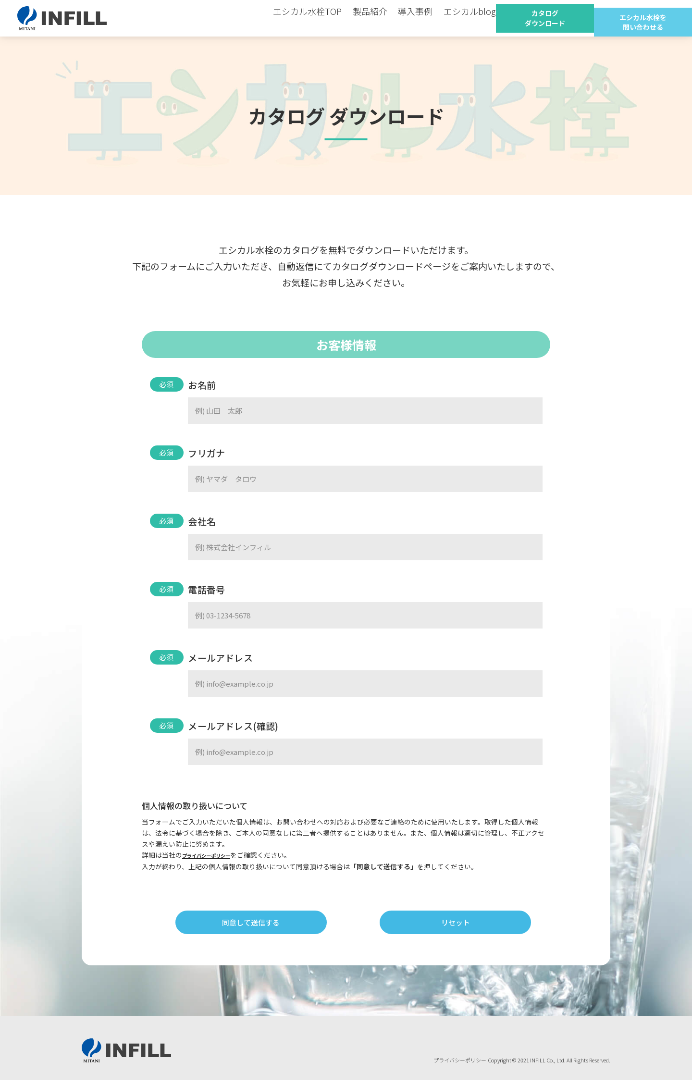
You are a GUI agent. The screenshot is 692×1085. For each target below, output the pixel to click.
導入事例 (409, 18)
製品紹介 (370, 18)
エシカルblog (456, 18)
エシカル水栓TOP (316, 18)
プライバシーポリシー (215, 855)
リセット (457, 924)
